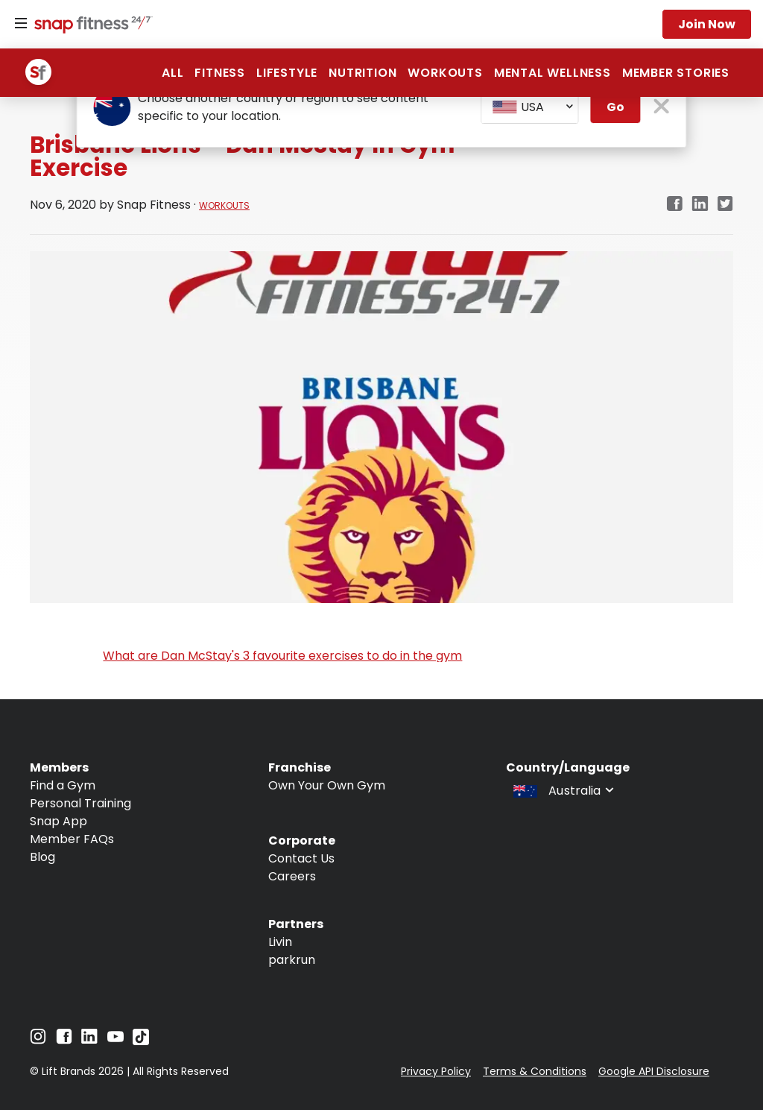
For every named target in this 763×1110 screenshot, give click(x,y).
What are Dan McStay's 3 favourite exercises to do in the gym (282, 655)
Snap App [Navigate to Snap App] (58, 821)
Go (615, 107)
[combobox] (530, 107)
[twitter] (725, 204)
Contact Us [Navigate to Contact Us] (301, 858)
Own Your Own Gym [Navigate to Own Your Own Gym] (326, 785)
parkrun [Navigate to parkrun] (291, 959)
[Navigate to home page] (90, 26)
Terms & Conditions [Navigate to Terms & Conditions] (534, 1071)
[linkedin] (700, 204)
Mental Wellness (552, 72)
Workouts (445, 72)
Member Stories (675, 72)
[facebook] (674, 204)
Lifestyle (286, 72)
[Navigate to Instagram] (38, 1040)
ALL (172, 72)
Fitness (219, 72)
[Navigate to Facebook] (64, 1040)
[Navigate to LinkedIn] (89, 1039)
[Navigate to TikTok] (141, 1041)
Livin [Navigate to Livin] (280, 941)
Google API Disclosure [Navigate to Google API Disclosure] (653, 1071)
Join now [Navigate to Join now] (706, 24)
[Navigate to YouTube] (115, 1040)
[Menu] (21, 24)
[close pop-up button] (662, 107)
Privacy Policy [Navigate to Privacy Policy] (436, 1071)
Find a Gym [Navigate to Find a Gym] (62, 785)
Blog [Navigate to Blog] (42, 856)
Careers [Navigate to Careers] (292, 876)
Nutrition (362, 72)
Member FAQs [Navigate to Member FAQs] (72, 839)
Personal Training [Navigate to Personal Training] (80, 803)
